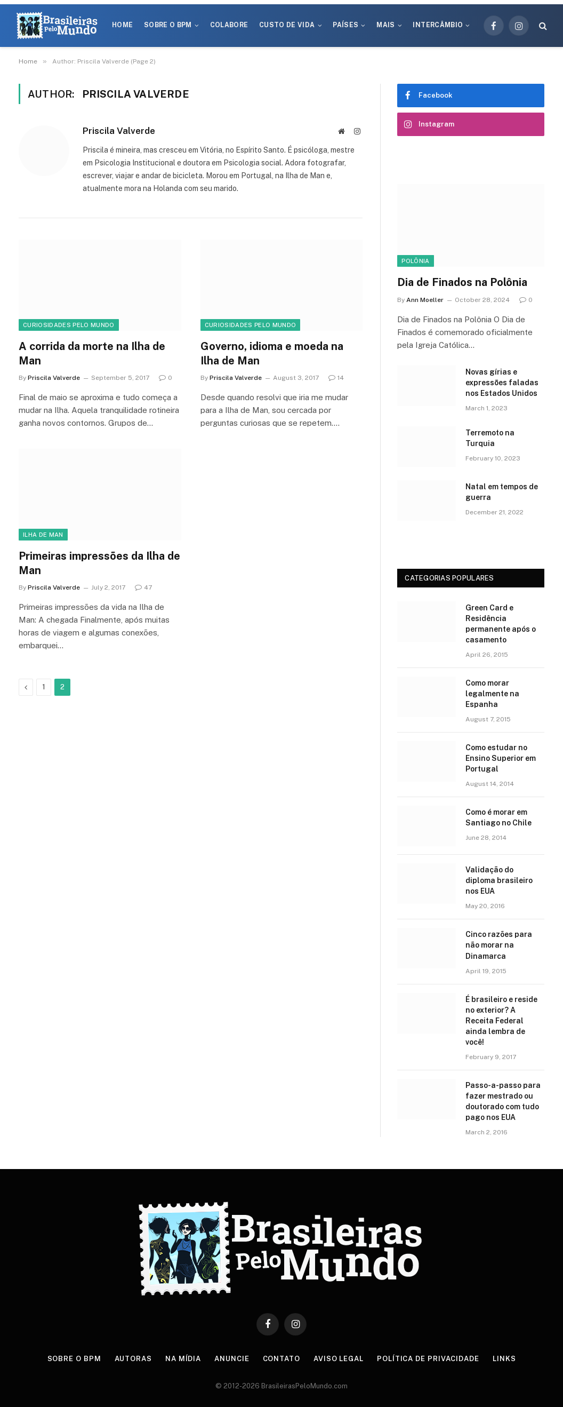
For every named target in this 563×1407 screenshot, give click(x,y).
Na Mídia (183, 1359)
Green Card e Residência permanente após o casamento (500, 623)
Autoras (133, 1359)
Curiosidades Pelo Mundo (69, 325)
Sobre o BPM (168, 25)
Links (504, 1359)
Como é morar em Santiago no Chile (498, 817)
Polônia (415, 261)
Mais (385, 25)
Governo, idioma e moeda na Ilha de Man (271, 353)
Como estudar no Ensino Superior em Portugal (500, 758)
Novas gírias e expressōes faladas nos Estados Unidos (501, 383)
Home (122, 25)
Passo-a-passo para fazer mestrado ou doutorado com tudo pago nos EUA (503, 1101)
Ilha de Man (43, 534)
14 (336, 377)
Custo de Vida (287, 25)
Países (345, 25)
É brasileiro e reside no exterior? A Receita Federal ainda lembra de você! (501, 1020)
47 (143, 587)
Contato (281, 1359)
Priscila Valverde (119, 130)
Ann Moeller (425, 300)
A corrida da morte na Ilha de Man (92, 353)
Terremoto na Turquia (489, 438)
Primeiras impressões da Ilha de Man (99, 563)
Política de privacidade (428, 1359)
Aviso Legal (338, 1359)
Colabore (229, 25)
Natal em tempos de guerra (501, 492)
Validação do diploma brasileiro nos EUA (499, 880)
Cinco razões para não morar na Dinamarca (498, 945)
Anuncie (231, 1359)
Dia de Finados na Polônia (462, 282)
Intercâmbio (438, 25)
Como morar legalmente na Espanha (492, 694)
